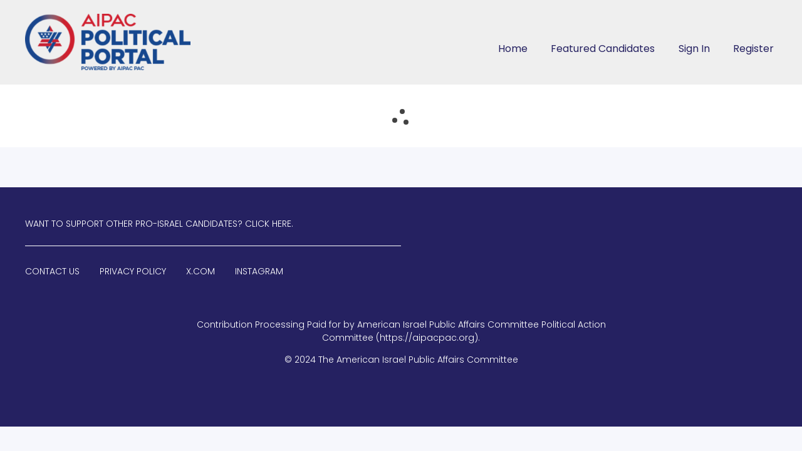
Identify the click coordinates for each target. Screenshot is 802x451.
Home (513, 48)
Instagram (259, 271)
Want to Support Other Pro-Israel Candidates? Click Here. (159, 223)
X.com (200, 271)
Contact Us (52, 271)
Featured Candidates (603, 48)
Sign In (694, 48)
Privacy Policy (133, 271)
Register (753, 48)
